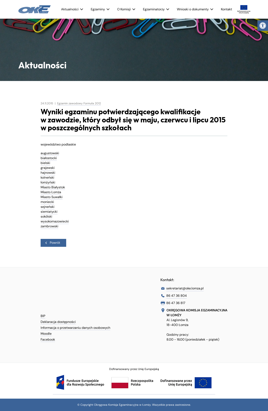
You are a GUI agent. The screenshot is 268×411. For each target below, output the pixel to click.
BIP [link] (43, 316)
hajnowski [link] (48, 172)
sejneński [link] (47, 207)
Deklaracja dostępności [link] (58, 322)
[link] (262, 25)
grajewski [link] (48, 168)
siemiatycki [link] (49, 211)
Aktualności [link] (70, 9)
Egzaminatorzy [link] (154, 9)
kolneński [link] (47, 177)
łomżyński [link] (48, 182)
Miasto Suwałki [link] (52, 197)
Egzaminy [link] (98, 9)
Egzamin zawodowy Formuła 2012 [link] (79, 103)
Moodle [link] (46, 333)
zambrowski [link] (49, 226)
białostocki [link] (49, 158)
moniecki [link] (47, 202)
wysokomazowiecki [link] (55, 221)
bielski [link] (45, 163)
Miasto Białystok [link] (53, 187)
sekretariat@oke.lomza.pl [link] (185, 288)
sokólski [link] (46, 216)
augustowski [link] (50, 153)
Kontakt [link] (226, 9)
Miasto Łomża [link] (51, 192)
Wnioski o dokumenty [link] (193, 9)
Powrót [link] (52, 243)
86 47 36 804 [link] (176, 295)
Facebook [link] (48, 339)
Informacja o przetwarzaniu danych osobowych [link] (75, 328)
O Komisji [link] (124, 9)
